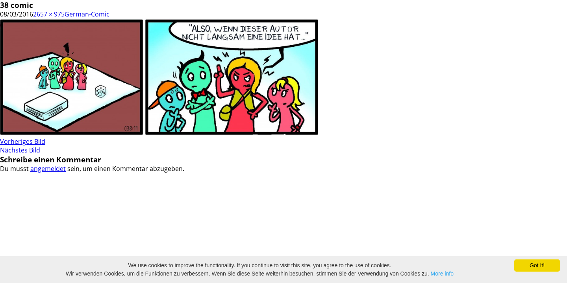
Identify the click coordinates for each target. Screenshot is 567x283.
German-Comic (87, 14)
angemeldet (48, 168)
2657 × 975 (49, 14)
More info (442, 273)
